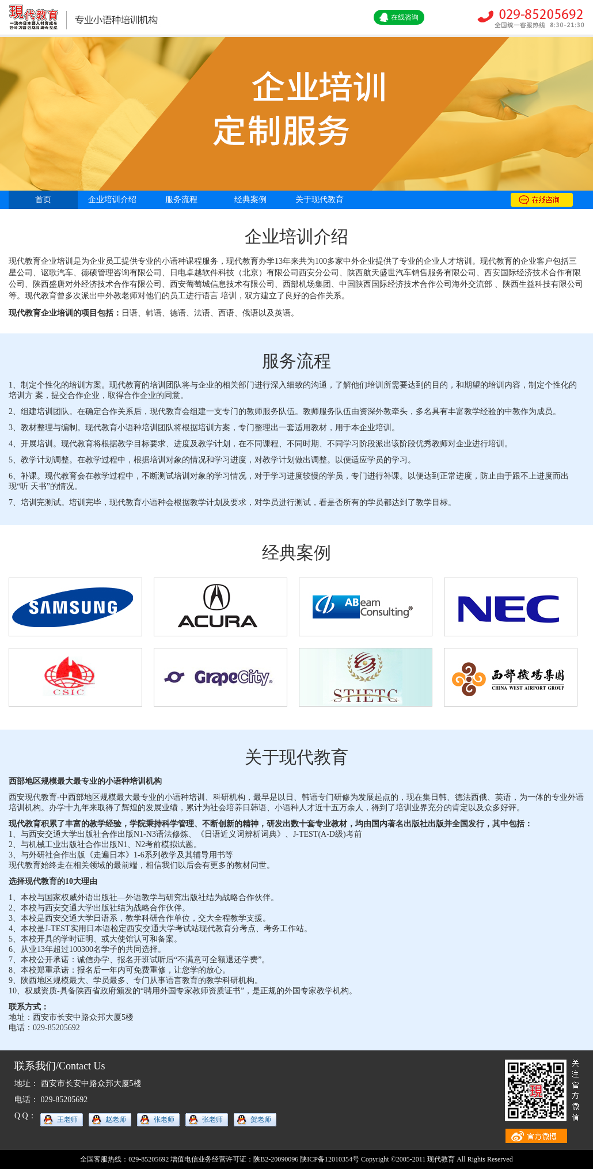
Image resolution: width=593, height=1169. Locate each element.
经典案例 (250, 199)
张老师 (164, 1119)
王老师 (67, 1119)
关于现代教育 (319, 199)
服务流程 (181, 199)
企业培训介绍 (112, 199)
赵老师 (115, 1119)
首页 (43, 199)
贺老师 (260, 1119)
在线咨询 (405, 17)
